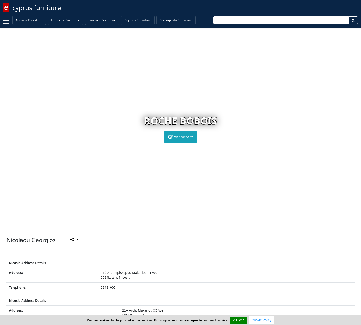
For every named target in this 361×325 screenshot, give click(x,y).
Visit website (180, 137)
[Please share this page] (74, 239)
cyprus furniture (36, 7)
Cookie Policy (261, 320)
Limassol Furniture (65, 20)
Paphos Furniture (138, 20)
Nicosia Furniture (29, 20)
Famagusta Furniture (176, 20)
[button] (171, 226)
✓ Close (239, 320)
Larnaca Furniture (102, 20)
